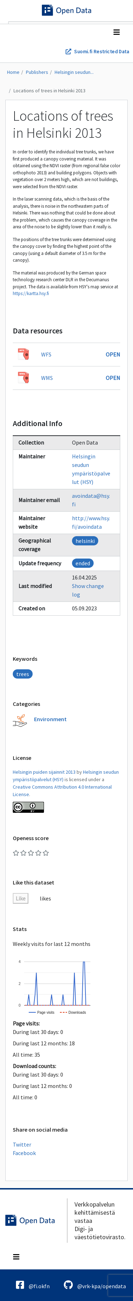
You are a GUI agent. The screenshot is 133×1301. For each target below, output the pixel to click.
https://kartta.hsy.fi (31, 293)
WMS (47, 377)
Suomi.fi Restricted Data (101, 51)
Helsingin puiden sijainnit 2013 (44, 772)
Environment (50, 719)
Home (13, 72)
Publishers (37, 72)
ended (83, 563)
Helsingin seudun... (74, 72)
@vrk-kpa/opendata (95, 1285)
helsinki (85, 540)
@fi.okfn (33, 1285)
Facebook (24, 1152)
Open (113, 354)
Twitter (22, 1144)
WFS (46, 354)
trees (22, 673)
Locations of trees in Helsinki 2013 (49, 90)
